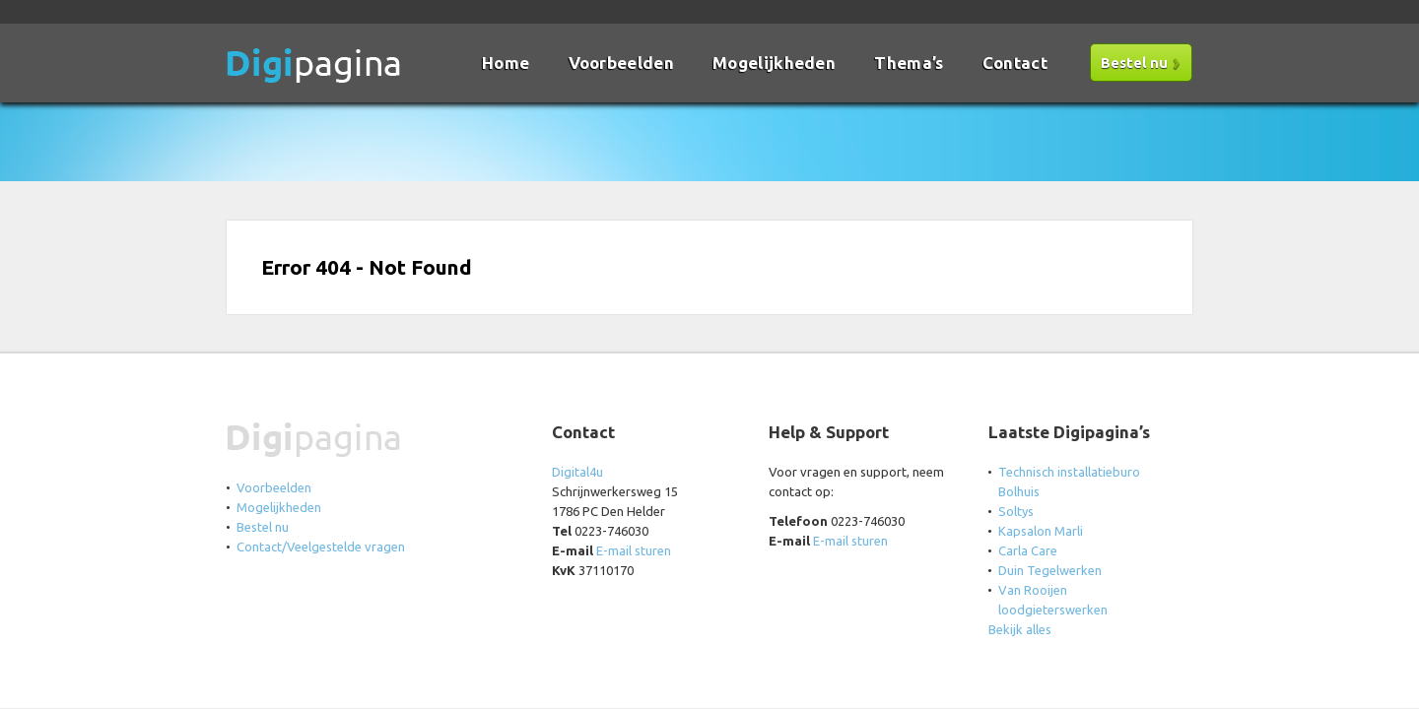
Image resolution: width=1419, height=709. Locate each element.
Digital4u (577, 472)
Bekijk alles (1019, 629)
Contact (1014, 62)
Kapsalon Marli (1040, 531)
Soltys (1016, 511)
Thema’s (908, 62)
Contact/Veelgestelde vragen (320, 546)
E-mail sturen (633, 550)
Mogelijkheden (774, 62)
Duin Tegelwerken (1050, 570)
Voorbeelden (621, 62)
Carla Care (1027, 550)
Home (505, 62)
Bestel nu (1134, 62)
